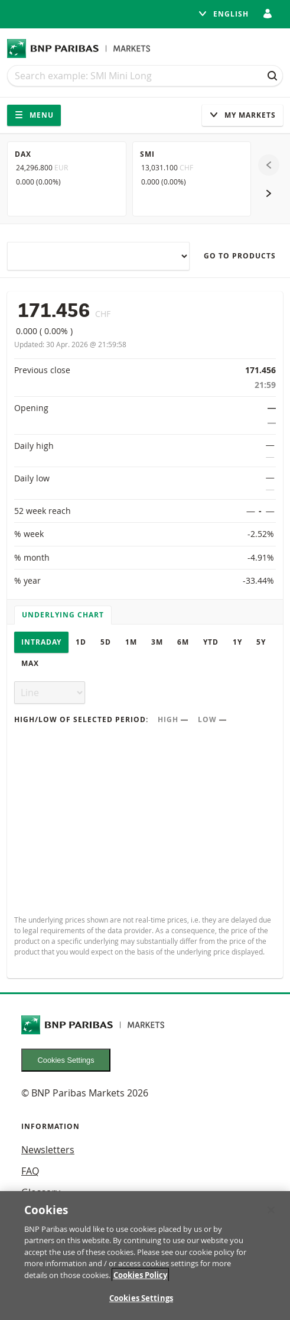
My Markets (242, 115)
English (223, 14)
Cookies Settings (66, 1060)
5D (105, 642)
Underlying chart (63, 615)
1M (131, 642)
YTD (211, 642)
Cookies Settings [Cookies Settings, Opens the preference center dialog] (141, 1298)
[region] (145, 1255)
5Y (261, 642)
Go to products (240, 256)
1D (81, 642)
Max (30, 663)
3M (157, 642)
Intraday (41, 642)
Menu (34, 115)
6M (183, 642)
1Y (237, 642)
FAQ (30, 1170)
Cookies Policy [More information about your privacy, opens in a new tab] (140, 1275)
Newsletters (47, 1149)
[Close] (271, 1210)
